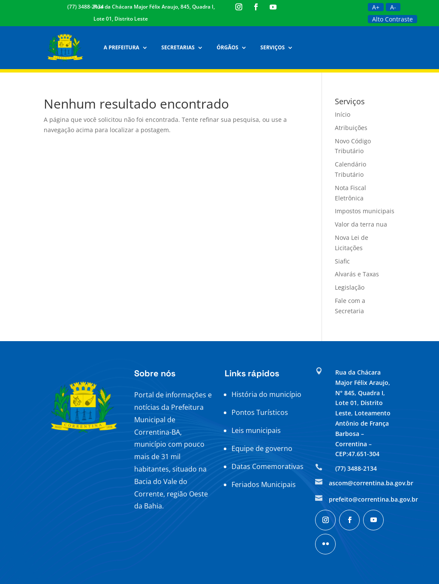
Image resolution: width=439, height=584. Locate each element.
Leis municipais (256, 430)
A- (393, 7)
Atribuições (351, 128)
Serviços (270, 47)
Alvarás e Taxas (357, 274)
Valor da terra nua (361, 224)
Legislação (349, 287)
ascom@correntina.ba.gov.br (371, 483)
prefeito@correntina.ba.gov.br (373, 499)
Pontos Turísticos (260, 412)
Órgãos (225, 47)
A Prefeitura (119, 47)
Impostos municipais (364, 211)
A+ (375, 7)
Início (342, 114)
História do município (266, 394)
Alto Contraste (392, 19)
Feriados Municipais (264, 484)
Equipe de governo (262, 448)
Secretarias (176, 47)
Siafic (342, 261)
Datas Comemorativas (268, 466)
